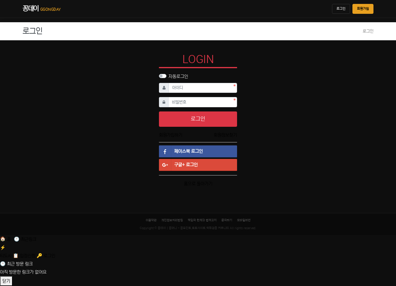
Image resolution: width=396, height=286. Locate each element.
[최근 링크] (25, 239)
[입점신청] (25, 255)
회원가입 (363, 9)
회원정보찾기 (225, 135)
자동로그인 (178, 76)
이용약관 (151, 220)
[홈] (6, 239)
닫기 (6, 281)
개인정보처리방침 (172, 220)
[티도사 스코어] (198, 251)
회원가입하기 (170, 135)
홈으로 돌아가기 (198, 183)
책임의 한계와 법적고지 (202, 220)
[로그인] (46, 255)
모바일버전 (244, 220)
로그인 (341, 9)
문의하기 (226, 220)
